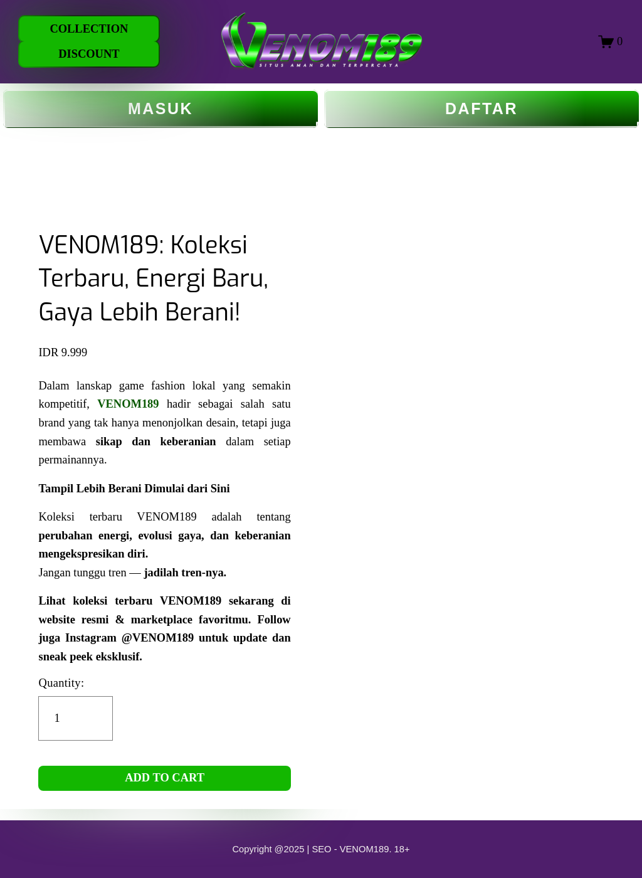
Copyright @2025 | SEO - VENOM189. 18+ (320, 849)
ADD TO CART (164, 777)
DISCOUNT (88, 54)
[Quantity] (75, 718)
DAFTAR (481, 109)
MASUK (160, 109)
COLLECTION (89, 29)
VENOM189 (128, 404)
